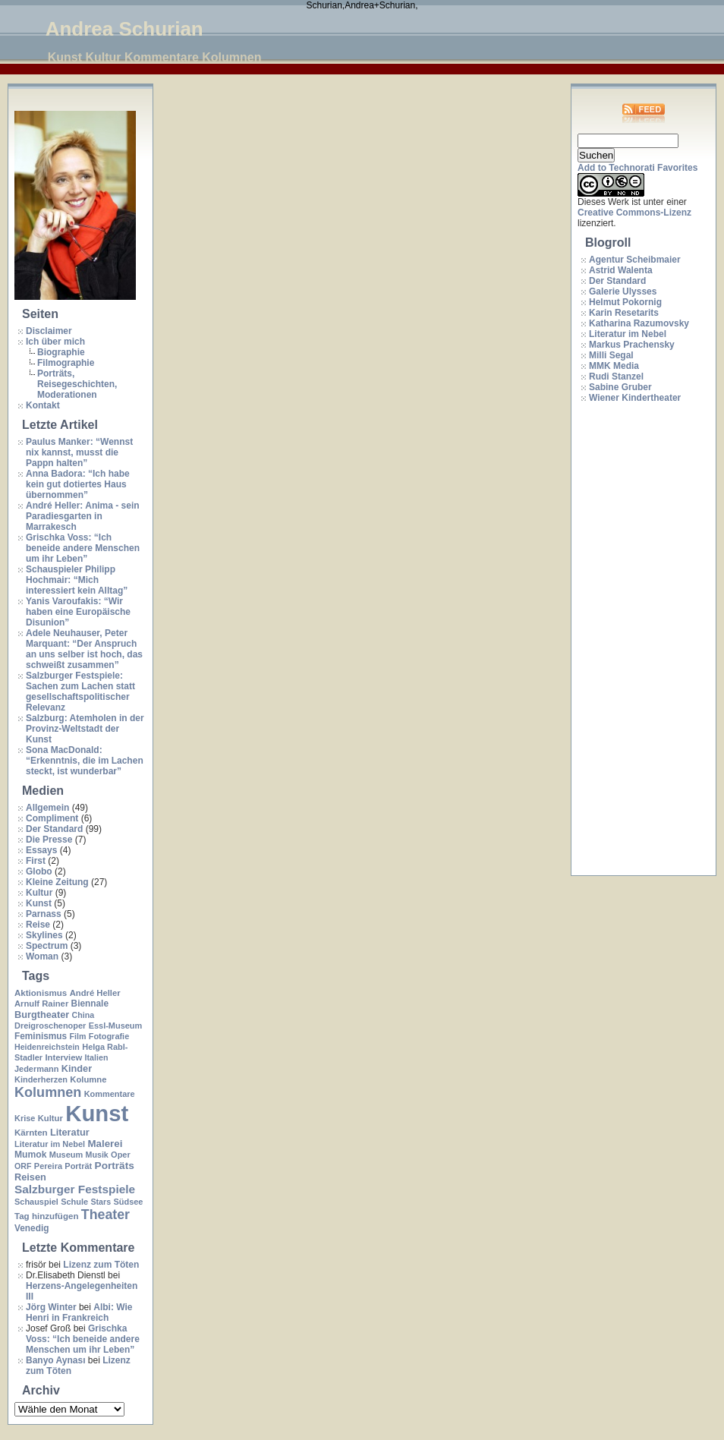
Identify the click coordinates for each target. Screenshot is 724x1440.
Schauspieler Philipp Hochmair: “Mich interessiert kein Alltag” (76, 580)
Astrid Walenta (621, 270)
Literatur (70, 1132)
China (83, 1014)
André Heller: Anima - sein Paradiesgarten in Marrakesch (83, 516)
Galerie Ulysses (622, 291)
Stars (100, 1201)
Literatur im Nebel (49, 1144)
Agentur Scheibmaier (635, 259)
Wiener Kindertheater (635, 397)
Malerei (104, 1143)
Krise (24, 1118)
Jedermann (36, 1068)
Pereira (48, 1166)
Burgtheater (41, 1014)
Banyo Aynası (55, 1360)
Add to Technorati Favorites (637, 167)
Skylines (44, 935)
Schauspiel (36, 1201)
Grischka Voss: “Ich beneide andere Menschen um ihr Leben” (83, 548)
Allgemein (47, 807)
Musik (97, 1154)
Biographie (61, 352)
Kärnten (31, 1132)
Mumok (30, 1154)
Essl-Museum (116, 1025)
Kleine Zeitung (57, 882)
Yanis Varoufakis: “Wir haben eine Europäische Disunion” (78, 612)
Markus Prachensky (632, 344)
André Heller (95, 992)
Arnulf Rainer (41, 1003)
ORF (23, 1166)
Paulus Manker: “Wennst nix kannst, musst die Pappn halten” (79, 452)
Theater (105, 1214)
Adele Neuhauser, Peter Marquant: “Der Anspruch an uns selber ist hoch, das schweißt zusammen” (84, 649)
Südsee (128, 1201)
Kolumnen (47, 1092)
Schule (74, 1201)
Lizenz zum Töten (101, 1264)
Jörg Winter (51, 1307)
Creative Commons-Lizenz (634, 212)
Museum (66, 1154)
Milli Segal (611, 355)
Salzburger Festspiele (74, 1189)
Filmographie (65, 363)
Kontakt (43, 405)
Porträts (114, 1165)
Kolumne (88, 1079)
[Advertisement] (638, 640)
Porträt (78, 1166)
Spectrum (47, 946)
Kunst (39, 903)
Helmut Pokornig (625, 302)
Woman (42, 956)
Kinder (76, 1068)
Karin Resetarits (624, 312)
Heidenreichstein (47, 1046)
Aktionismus (40, 992)
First (36, 860)
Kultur (39, 892)
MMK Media (614, 366)
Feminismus (40, 1036)
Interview (63, 1057)
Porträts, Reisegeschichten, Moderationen (77, 384)
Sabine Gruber (620, 387)
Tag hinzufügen (46, 1216)
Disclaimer (49, 331)
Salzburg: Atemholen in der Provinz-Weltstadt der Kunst (85, 729)
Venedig (31, 1228)
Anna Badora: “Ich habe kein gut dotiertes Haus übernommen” (78, 484)
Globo (39, 871)
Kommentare (109, 1093)
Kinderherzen (41, 1079)
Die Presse (49, 839)
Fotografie (109, 1036)
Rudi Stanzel (616, 376)
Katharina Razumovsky (639, 323)
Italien (97, 1057)
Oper (121, 1154)
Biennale (90, 1003)
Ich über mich (55, 341)
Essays (41, 850)
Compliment (52, 818)
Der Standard (54, 829)
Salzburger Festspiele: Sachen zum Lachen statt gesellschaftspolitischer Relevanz (80, 691)
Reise (38, 924)
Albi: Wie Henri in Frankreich (79, 1312)
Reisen (30, 1177)
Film (77, 1036)
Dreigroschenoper (50, 1025)
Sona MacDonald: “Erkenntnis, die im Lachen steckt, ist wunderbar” (84, 761)
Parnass (43, 914)
